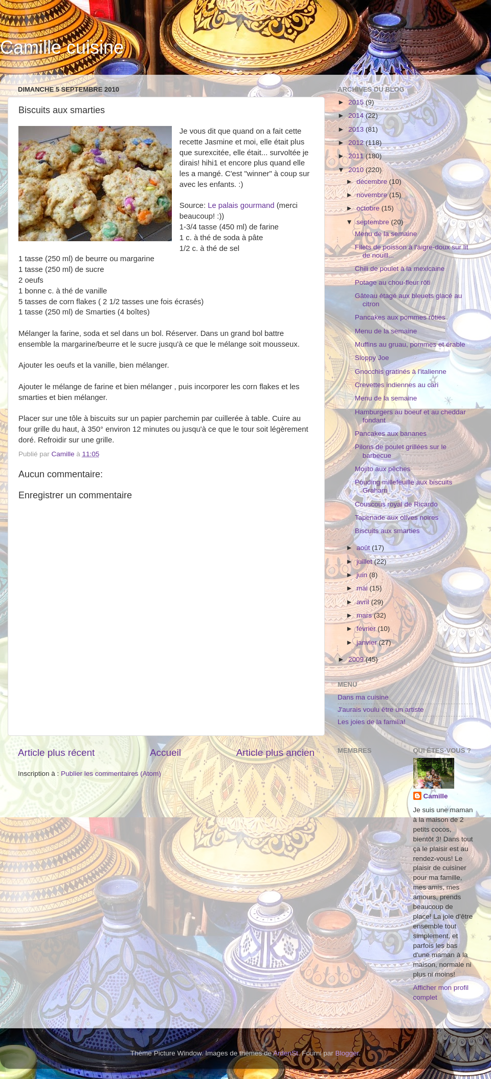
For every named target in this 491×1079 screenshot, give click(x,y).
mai (363, 588)
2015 (357, 102)
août (364, 548)
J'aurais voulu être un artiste (380, 709)
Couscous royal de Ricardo (396, 504)
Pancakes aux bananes (391, 433)
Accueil (165, 752)
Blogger (347, 1053)
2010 (357, 170)
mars (365, 615)
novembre (372, 195)
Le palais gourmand (241, 205)
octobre (369, 208)
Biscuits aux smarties (387, 531)
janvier (367, 642)
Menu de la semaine (386, 234)
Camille (435, 796)
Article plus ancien (275, 752)
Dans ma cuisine (363, 697)
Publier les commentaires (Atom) (111, 773)
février (366, 628)
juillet (365, 561)
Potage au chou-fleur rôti (393, 282)
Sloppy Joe (372, 358)
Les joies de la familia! (372, 722)
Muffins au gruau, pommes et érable (410, 344)
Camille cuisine (62, 47)
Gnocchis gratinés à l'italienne (401, 371)
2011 (357, 156)
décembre (372, 181)
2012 (357, 142)
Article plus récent (56, 752)
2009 (357, 659)
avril (363, 602)
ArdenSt (285, 1053)
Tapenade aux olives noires (397, 517)
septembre (373, 222)
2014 (357, 115)
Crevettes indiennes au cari (397, 385)
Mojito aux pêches (383, 469)
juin (362, 575)
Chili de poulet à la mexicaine (400, 268)
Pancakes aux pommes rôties (400, 317)
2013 (357, 129)
